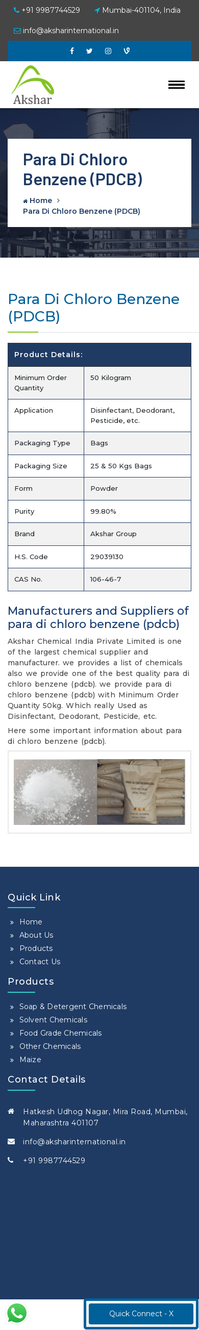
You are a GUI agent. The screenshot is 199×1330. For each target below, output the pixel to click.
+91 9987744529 (47, 10)
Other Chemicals (50, 1046)
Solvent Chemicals (53, 1019)
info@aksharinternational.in (66, 30)
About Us (36, 935)
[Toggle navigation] (176, 85)
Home (37, 200)
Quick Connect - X (141, 1313)
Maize (30, 1059)
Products (36, 948)
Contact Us (40, 961)
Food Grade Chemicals (60, 1033)
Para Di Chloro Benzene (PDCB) (81, 211)
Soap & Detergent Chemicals (73, 1006)
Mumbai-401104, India (137, 10)
